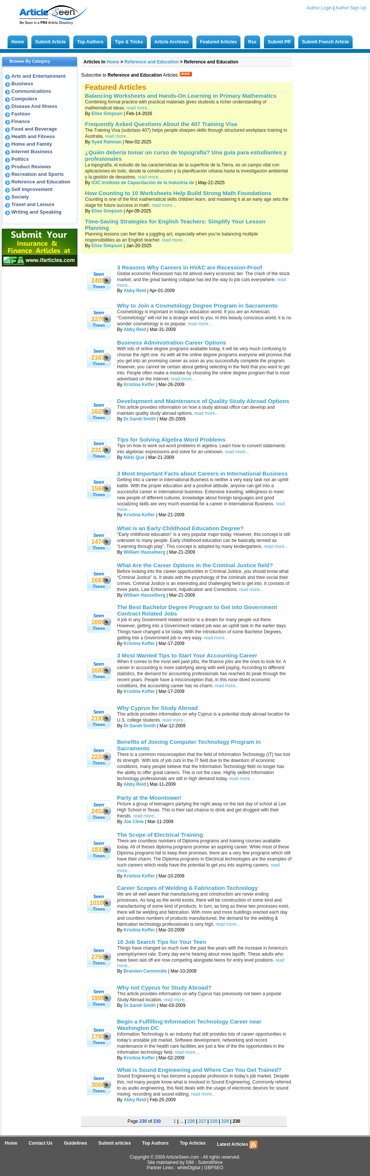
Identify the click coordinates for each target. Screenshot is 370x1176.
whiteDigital (188, 1167)
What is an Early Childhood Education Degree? (180, 528)
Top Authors (90, 42)
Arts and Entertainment (38, 76)
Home (17, 42)
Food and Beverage (34, 129)
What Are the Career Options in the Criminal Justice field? (195, 565)
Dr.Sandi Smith (139, 419)
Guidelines (75, 1143)
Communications (31, 91)
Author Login (319, 8)
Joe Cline (133, 821)
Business (22, 83)
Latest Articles (237, 1145)
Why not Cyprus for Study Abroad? (164, 987)
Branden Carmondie (145, 971)
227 (202, 1121)
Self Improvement (31, 189)
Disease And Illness (34, 106)
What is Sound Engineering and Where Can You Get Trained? (199, 1070)
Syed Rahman (106, 142)
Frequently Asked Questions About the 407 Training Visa (161, 124)
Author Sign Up (351, 8)
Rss (252, 42)
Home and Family (31, 144)
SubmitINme (210, 1162)
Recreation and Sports (37, 174)
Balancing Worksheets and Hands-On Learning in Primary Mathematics (180, 95)
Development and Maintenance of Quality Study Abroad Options (203, 401)
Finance (20, 121)
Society (20, 197)
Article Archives (171, 42)
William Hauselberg (144, 552)
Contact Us (40, 1143)
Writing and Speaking (36, 212)
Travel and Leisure (32, 204)
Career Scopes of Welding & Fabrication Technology (187, 888)
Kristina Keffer (139, 384)
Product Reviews (31, 166)
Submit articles (115, 1143)
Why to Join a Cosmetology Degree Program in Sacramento (197, 305)
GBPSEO (214, 1167)
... (181, 1121)
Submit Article (50, 42)
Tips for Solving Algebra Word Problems (171, 439)
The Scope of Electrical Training (160, 834)
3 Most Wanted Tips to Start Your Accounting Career (187, 655)
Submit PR (279, 42)
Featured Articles (218, 42)
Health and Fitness (33, 136)
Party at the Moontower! (149, 797)
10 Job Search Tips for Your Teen (161, 942)
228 (213, 1121)
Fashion (20, 114)
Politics (20, 159)
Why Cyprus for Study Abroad (157, 708)
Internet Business (31, 151)
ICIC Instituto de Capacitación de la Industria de (143, 182)
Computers (24, 99)
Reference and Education (40, 182)
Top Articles (193, 1143)
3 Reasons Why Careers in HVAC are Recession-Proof (189, 267)
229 (225, 1121)
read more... (138, 108)
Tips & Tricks (129, 42)
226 (191, 1121)
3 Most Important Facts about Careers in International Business (202, 473)
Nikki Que (133, 457)
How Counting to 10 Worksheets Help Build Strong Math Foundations (178, 193)
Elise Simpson (106, 113)
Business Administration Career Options (171, 342)
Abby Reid (134, 290)
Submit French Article (325, 42)
